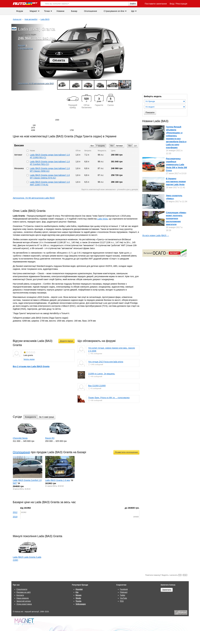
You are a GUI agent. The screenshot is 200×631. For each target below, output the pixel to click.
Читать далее (29, 359)
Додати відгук (66, 341)
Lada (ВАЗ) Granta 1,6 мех (57, 480)
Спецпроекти (22, 589)
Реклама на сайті (24, 592)
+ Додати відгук (25, 48)
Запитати (166, 590)
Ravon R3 (49, 438)
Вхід (172, 3)
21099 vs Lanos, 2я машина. (101, 373)
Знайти (133, 4)
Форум (19, 11)
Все (130, 146)
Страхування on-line (114, 11)
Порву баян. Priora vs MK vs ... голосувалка (109, 397)
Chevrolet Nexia (20, 438)
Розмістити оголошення (126, 452)
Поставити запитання (154, 3)
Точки (47, 11)
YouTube (123, 598)
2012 (15, 512)
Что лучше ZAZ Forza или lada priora (105, 362)
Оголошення (90, 11)
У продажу (100, 146)
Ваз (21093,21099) (97, 385)
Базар (74, 11)
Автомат (119, 146)
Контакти (20, 595)
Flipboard (123, 592)
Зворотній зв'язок (24, 601)
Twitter (122, 595)
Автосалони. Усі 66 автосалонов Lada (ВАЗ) (36, 83)
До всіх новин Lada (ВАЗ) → (155, 235)
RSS (122, 601)
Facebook (124, 589)
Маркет (33, 11)
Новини (60, 11)
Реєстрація (181, 3)
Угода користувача (24, 604)
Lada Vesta (102, 219)
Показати (150, 112)
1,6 (135, 146)
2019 (15, 517)
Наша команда (23, 598)
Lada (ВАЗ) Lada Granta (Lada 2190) (27, 558)
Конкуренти (30, 417)
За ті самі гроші (46, 417)
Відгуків (21, 45)
